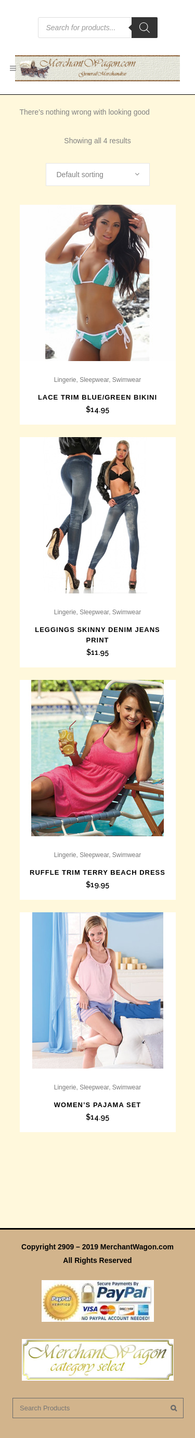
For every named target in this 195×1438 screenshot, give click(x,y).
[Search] (145, 27)
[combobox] (98, 174)
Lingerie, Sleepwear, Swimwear (97, 379)
